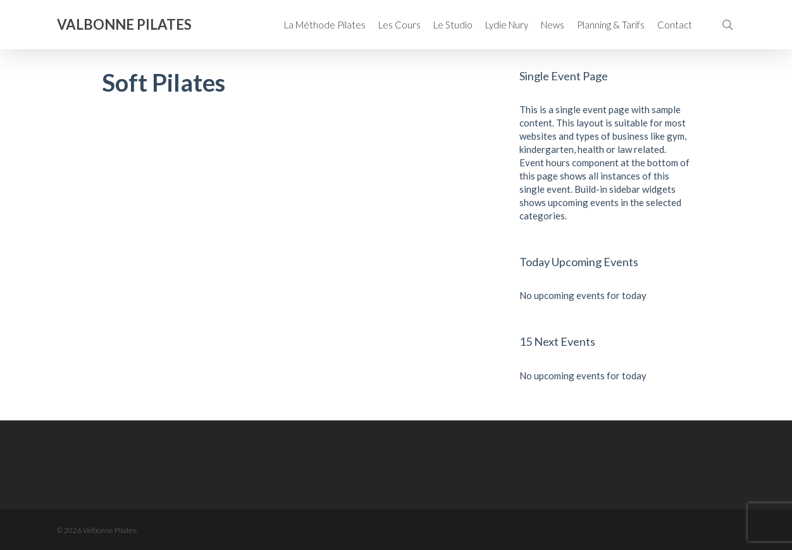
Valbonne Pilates (124, 25)
